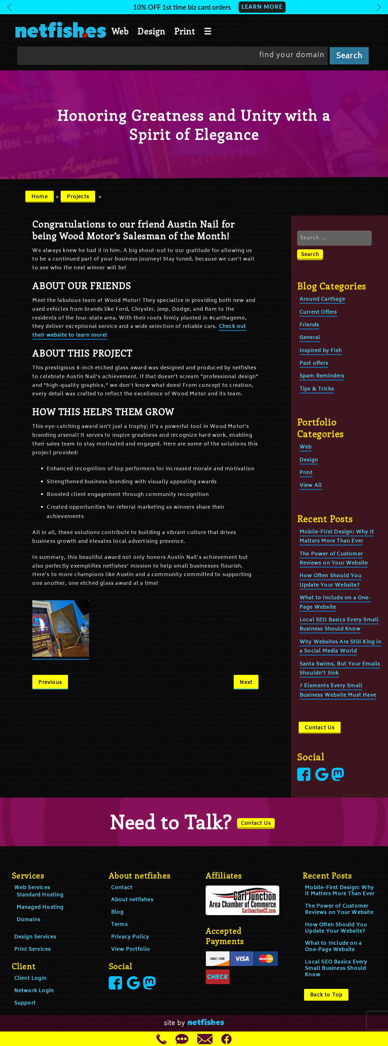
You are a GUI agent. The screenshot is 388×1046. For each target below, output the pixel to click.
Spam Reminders (322, 376)
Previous (50, 682)
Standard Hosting (40, 895)
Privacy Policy (130, 937)
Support (25, 1003)
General (310, 338)
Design (151, 31)
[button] (194, 7)
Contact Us (320, 728)
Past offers (314, 363)
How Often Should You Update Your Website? (336, 928)
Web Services (32, 888)
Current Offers (318, 312)
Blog (117, 912)
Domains (28, 920)
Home (39, 197)
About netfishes (132, 900)
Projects (78, 197)
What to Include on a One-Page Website (333, 946)
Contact (121, 888)
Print (184, 31)
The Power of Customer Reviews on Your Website (339, 909)
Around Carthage (322, 299)
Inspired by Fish (321, 351)
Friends (309, 325)
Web (120, 31)
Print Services (32, 949)
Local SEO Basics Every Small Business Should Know (339, 624)
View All (311, 485)
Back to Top (326, 995)
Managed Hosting (40, 907)
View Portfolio (130, 949)
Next (246, 682)
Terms (119, 925)
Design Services (35, 937)
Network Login (34, 991)
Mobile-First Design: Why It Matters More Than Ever (337, 537)
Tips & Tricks (317, 389)
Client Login (30, 978)
